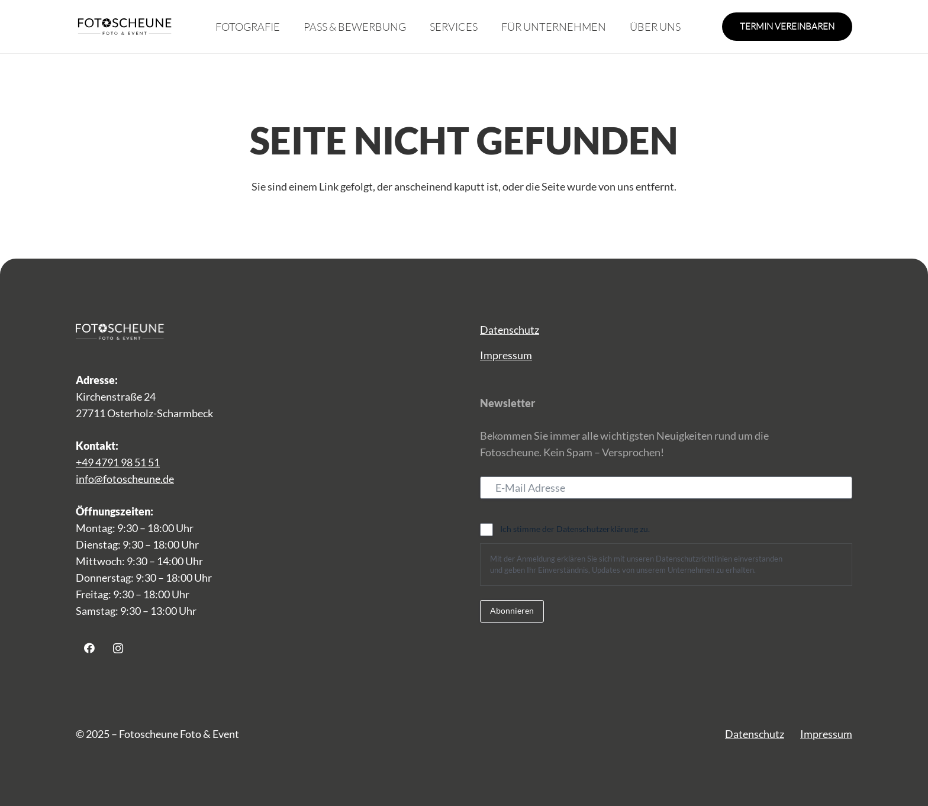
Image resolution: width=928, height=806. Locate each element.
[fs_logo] (124, 27)
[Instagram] (118, 648)
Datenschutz (509, 329)
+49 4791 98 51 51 (118, 462)
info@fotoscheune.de (125, 478)
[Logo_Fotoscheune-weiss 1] (123, 331)
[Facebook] (89, 648)
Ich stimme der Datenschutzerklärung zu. (575, 529)
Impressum (506, 355)
